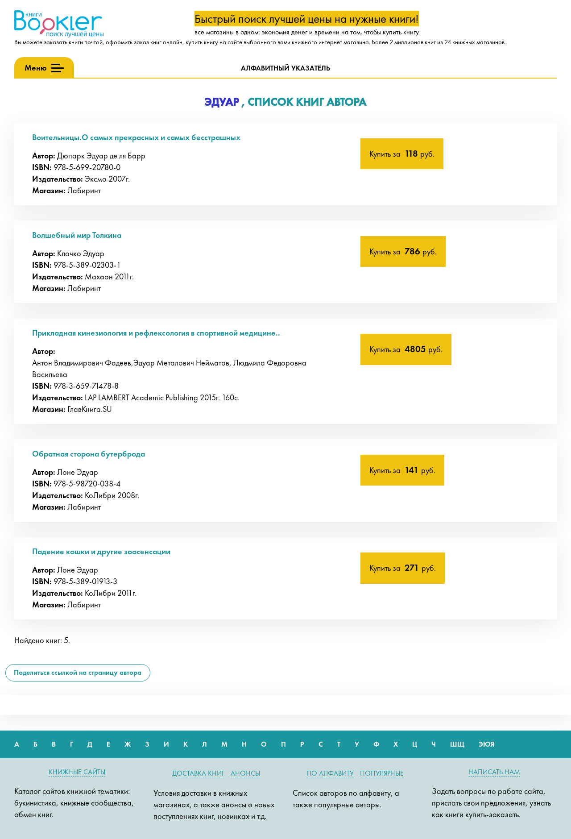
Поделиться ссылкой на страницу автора (77, 672)
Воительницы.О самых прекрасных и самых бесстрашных (136, 137)
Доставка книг (198, 773)
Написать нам (494, 772)
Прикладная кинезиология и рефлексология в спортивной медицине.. (156, 333)
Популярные (382, 773)
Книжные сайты (77, 772)
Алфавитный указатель (285, 68)
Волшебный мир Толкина (76, 235)
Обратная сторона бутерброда (88, 454)
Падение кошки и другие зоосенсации (101, 551)
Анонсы (245, 773)
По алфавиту (330, 773)
